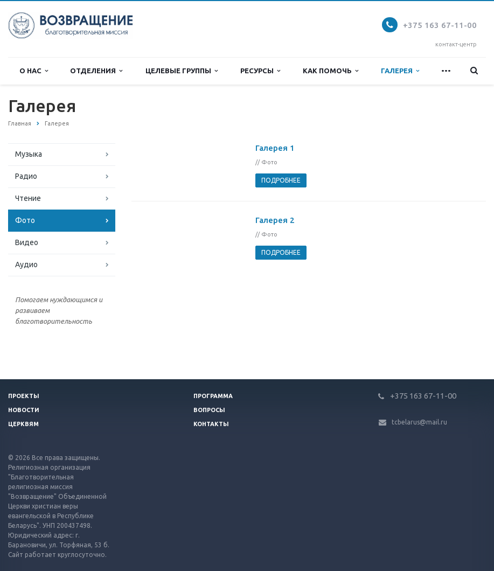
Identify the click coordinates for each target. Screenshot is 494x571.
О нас (33, 71)
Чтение (28, 198)
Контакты (211, 424)
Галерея (400, 71)
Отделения (96, 71)
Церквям (23, 424)
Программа (213, 396)
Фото (25, 220)
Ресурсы (260, 71)
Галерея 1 (275, 147)
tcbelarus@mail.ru (419, 422)
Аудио (26, 264)
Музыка (28, 154)
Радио (26, 176)
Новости (23, 410)
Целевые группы (181, 71)
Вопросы (209, 410)
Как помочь (330, 71)
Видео (26, 242)
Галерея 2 (275, 220)
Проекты (23, 396)
